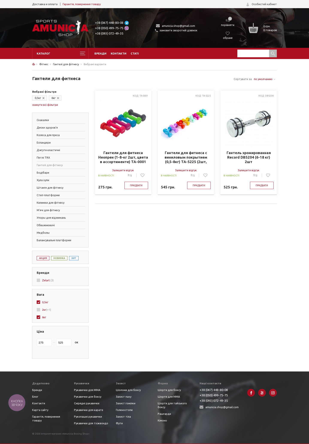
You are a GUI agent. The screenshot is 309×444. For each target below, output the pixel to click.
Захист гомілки (125, 403)
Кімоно (162, 420)
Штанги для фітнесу (50, 187)
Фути (119, 423)
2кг (46, 310)
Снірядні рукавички (86, 403)
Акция (43, 258)
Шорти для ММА (169, 396)
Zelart (48, 280)
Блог (35, 396)
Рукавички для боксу (87, 396)
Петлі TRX (43, 157)
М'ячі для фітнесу (48, 210)
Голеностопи (124, 409)
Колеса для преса (48, 134)
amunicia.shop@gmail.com (178, 25)
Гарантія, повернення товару (82, 4)
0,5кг (38, 97)
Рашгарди (164, 413)
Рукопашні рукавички (88, 416)
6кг (54, 97)
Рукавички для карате (88, 409)
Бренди (100, 53)
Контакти (118, 53)
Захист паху (123, 396)
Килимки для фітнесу (50, 202)
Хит (73, 258)
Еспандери (44, 142)
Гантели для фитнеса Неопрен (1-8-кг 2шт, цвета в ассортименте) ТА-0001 (123, 157)
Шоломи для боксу (128, 389)
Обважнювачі (46, 225)
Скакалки (43, 119)
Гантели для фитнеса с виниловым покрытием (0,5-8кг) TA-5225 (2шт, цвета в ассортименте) (186, 157)
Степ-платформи (48, 195)
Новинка (59, 258)
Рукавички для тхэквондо (91, 423)
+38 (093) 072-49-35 (109, 33)
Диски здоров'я (47, 127)
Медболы (43, 232)
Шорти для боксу (169, 389)
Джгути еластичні (48, 150)
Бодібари (43, 172)
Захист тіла (123, 416)
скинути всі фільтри (45, 104)
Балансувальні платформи (54, 240)
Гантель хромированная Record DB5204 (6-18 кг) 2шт (249, 157)
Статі (135, 53)
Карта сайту (40, 409)
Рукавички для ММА (87, 389)
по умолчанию (263, 78)
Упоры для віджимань (51, 217)
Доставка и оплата (45, 4)
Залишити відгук (123, 170)
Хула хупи (43, 180)
